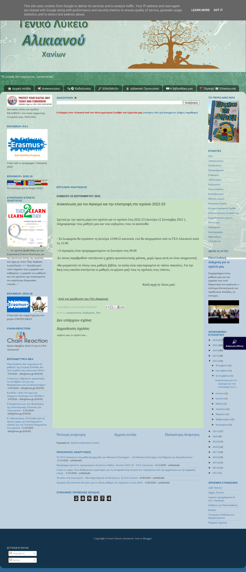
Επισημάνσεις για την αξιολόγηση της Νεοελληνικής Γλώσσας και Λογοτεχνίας (25, 407)
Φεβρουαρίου (223, 419)
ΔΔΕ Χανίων (215, 487)
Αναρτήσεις (17, 553)
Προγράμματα (216, 170)
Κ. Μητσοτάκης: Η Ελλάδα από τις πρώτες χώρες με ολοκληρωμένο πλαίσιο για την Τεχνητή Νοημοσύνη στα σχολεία (27, 423)
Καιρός (212, 509)
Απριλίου (221, 408)
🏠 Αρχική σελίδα (19, 88)
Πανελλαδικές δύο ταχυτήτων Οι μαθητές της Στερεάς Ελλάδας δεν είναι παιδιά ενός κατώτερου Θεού (25, 367)
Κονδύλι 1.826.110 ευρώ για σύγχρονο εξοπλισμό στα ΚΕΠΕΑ (25, 394)
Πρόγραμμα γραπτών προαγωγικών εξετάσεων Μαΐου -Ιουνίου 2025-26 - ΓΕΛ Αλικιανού (105, 465)
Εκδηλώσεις (214, 165)
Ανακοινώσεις (74, 312)
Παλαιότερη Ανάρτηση (182, 434)
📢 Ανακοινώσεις (48, 88)
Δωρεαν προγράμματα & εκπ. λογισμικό (221, 499)
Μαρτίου (221, 414)
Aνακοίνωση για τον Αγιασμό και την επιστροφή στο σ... (226, 383)
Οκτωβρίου (222, 370)
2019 (215, 441)
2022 (215, 360)
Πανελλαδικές (216, 189)
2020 (215, 436)
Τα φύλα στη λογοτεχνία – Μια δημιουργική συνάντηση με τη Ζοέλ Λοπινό (97, 477)
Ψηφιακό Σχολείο (217, 522)
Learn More (200, 10)
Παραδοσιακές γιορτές (220, 217)
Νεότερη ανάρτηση (71, 434)
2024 (215, 350)
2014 (215, 467)
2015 (215, 462)
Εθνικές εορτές (216, 198)
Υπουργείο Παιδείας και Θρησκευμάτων (221, 516)
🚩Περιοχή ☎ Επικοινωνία (218, 88)
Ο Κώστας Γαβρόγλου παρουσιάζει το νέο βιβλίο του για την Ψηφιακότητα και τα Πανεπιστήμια (26, 381)
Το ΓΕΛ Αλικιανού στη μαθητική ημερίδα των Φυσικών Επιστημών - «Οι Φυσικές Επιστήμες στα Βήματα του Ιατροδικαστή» (124, 457)
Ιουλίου (220, 393)
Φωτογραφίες (215, 232)
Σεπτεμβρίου (223, 375)
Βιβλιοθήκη (214, 236)
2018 (215, 446)
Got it (218, 10)
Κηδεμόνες (89, 312)
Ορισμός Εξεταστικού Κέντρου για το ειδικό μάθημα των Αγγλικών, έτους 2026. (100, 482)
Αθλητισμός (214, 179)
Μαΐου (220, 403)
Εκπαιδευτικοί (216, 193)
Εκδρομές (213, 174)
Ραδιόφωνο (214, 227)
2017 (215, 452)
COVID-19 (214, 241)
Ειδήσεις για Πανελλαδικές (222, 505)
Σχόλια (14, 560)
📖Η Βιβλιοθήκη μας (179, 88)
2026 (215, 340)
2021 (215, 431)
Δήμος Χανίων (216, 492)
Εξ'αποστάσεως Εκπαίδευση (223, 212)
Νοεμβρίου (222, 365)
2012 (215, 472)
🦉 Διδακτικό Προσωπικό (142, 88)
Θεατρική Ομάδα (217, 203)
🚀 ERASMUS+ (108, 88)
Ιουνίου (220, 398)
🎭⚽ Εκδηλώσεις (79, 88)
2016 (215, 457)
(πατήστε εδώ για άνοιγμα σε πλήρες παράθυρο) (170, 112)
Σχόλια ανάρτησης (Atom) (85, 442)
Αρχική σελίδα (125, 434)
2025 (215, 345)
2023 (215, 355)
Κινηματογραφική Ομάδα (222, 208)
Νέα (98, 312)
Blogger (147, 538)
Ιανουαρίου (222, 424)
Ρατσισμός (214, 222)
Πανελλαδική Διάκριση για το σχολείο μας (219, 262)
